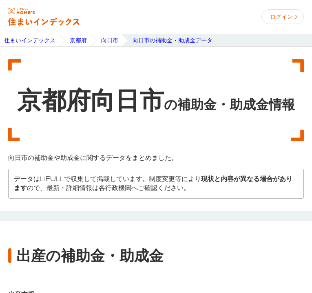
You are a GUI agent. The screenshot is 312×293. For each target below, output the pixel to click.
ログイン (281, 16)
